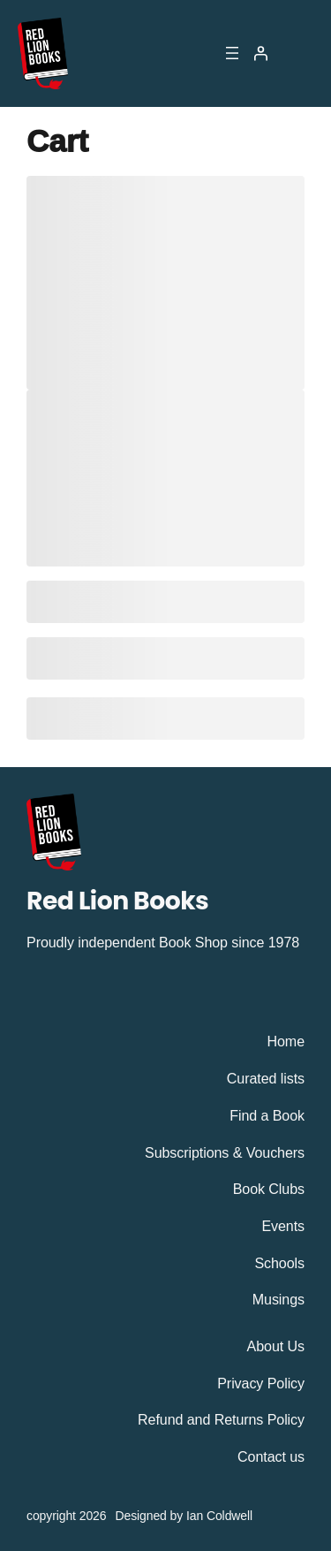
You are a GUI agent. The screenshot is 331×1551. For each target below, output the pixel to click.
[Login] (260, 53)
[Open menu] (232, 53)
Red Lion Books (117, 900)
